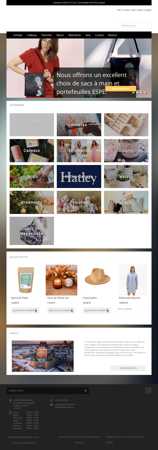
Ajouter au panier (23, 310)
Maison (112, 35)
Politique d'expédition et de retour (24, 437)
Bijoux (60, 35)
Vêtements (74, 35)
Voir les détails (124, 308)
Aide (119, 10)
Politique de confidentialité (23, 443)
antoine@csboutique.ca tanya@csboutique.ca (65, 405)
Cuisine (99, 35)
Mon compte (137, 10)
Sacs (88, 35)
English (149, 10)
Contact (126, 10)
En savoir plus (120, 88)
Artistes (17, 35)
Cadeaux (32, 35)
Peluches (47, 35)
